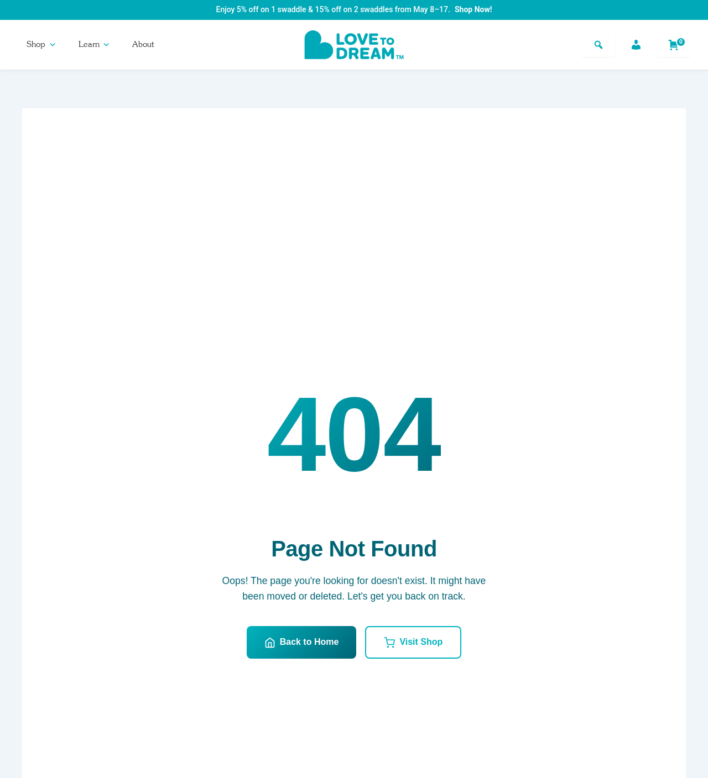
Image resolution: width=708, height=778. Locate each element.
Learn (95, 44)
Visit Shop (413, 642)
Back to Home (301, 642)
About (143, 44)
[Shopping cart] (673, 45)
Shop (41, 44)
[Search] (598, 45)
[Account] (636, 45)
